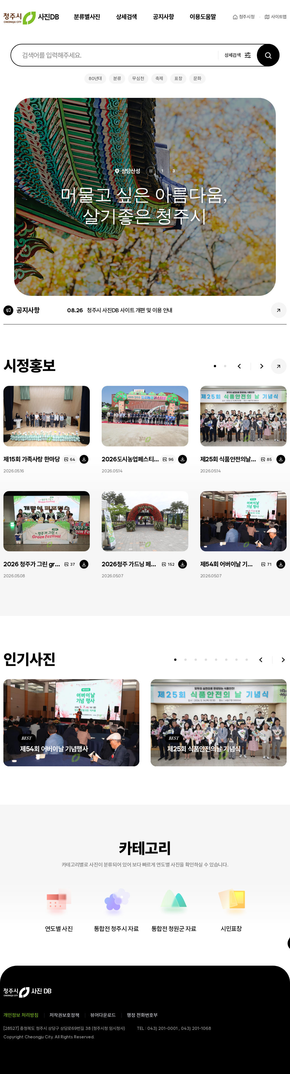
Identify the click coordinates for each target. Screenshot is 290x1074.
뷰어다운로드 (103, 1015)
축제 (159, 78)
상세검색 (233, 55)
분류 (117, 78)
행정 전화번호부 (142, 1015)
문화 (197, 78)
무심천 (138, 78)
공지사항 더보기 (279, 310)
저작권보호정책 (64, 1015)
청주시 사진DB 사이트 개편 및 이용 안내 (129, 310)
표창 (178, 78)
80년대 (95, 78)
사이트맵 (279, 17)
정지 (151, 171)
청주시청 (247, 17)
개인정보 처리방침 (21, 1015)
